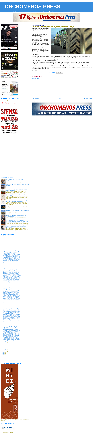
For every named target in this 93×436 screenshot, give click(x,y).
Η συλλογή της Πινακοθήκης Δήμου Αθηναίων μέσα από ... (11, 295)
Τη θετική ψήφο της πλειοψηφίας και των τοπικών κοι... (11, 252)
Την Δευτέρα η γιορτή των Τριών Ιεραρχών (9, 253)
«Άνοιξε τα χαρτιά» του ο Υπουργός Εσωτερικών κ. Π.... (11, 251)
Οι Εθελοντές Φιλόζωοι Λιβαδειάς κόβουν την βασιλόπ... (11, 312)
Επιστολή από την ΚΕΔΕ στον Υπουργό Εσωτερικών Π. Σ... (12, 274)
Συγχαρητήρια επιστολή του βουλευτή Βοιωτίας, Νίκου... (11, 331)
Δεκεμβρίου (5, 351)
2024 (3, 357)
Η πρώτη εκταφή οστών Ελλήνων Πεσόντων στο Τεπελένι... (11, 256)
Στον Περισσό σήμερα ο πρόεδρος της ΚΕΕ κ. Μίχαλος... (11, 327)
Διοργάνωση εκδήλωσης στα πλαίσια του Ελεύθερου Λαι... (11, 249)
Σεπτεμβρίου (5, 348)
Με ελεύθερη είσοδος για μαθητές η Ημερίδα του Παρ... (11, 305)
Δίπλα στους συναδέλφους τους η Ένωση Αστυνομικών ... (11, 250)
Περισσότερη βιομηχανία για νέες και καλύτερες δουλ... (11, 318)
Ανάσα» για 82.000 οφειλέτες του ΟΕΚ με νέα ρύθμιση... (11, 276)
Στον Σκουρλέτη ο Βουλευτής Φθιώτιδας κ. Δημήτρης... (11, 260)
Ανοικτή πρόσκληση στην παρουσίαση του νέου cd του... (11, 281)
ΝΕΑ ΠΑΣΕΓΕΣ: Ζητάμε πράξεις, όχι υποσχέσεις (10, 288)
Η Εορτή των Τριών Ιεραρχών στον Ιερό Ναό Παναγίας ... (11, 324)
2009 (3, 235)
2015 (3, 241)
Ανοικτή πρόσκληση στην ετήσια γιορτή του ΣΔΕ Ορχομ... (11, 315)
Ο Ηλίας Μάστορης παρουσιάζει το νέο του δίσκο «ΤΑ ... (11, 337)
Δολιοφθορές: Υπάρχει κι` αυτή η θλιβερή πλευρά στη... (11, 310)
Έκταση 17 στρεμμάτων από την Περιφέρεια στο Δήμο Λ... (11, 340)
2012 (3, 238)
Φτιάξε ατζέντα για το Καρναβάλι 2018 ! (8, 325)
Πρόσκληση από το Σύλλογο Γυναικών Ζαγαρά (10, 326)
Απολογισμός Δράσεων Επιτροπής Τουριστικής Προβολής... (12, 311)
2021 (3, 354)
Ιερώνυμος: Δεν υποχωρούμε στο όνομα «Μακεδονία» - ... (11, 255)
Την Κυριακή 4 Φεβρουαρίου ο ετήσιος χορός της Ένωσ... (11, 298)
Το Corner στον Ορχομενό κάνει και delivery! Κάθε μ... (11, 299)
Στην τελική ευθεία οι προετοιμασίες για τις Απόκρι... (10, 293)
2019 (3, 352)
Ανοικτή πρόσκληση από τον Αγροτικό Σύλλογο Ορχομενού (11, 316)
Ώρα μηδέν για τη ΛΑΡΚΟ (6, 300)
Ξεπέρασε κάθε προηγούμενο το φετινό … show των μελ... (11, 307)
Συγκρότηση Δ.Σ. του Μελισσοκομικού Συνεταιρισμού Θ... (11, 335)
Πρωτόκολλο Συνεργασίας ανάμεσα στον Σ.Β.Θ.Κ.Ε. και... (11, 278)
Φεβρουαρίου (5, 342)
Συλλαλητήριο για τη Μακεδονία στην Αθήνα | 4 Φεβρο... (11, 271)
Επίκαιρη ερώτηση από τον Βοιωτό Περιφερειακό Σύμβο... (11, 277)
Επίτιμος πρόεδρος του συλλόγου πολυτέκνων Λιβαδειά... (11, 308)
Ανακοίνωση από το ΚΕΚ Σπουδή (8, 301)
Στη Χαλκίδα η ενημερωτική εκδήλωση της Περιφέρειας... (11, 262)
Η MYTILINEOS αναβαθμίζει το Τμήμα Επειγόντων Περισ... (11, 314)
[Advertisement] (62, 88)
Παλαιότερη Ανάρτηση (88, 98)
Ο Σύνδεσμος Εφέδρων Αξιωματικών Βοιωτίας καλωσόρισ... (12, 306)
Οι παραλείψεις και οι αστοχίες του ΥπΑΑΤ (9, 313)
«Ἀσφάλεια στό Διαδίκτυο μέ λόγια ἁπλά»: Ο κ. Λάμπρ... (11, 333)
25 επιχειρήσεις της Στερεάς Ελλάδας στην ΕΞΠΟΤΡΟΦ (11, 290)
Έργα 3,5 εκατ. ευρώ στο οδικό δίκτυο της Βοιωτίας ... (11, 279)
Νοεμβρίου (4, 350)
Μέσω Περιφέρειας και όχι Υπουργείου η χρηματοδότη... (11, 341)
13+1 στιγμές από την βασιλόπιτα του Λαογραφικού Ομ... (11, 309)
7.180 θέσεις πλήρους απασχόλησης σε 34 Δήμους (10, 332)
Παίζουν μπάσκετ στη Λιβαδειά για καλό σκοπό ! (10, 261)
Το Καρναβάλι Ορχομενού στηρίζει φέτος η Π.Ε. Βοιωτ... (11, 338)
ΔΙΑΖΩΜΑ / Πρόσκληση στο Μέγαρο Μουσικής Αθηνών (11, 272)
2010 (3, 236)
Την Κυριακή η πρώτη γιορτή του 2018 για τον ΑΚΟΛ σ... (11, 258)
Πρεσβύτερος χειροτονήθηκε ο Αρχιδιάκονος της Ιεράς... (11, 296)
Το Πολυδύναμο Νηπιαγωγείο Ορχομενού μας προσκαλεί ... (12, 254)
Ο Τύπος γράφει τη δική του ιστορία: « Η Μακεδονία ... (11, 287)
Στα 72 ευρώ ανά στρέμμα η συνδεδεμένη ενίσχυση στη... (11, 339)
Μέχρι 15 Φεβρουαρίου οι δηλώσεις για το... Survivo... (11, 297)
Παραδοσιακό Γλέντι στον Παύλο (11, 205)
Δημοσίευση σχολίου (35, 78)
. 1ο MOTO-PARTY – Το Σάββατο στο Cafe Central (10, 291)
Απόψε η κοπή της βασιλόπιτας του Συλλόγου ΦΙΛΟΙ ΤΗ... (11, 257)
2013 (3, 239)
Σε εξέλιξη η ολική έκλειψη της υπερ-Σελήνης (9, 328)
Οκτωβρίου (5, 349)
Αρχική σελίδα (61, 98)
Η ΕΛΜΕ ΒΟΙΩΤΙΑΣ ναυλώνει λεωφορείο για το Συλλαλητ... (11, 330)
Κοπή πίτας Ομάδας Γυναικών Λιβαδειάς (9, 248)
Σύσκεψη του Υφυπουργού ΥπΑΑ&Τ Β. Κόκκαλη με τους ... (11, 334)
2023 (3, 356)
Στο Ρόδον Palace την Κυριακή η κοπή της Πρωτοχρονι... (11, 268)
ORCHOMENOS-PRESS (32, 6)
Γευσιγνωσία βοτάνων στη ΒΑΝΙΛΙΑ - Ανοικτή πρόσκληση (11, 263)
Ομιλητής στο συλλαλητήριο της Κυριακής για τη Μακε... (11, 294)
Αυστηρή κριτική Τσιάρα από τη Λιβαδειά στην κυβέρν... (11, 280)
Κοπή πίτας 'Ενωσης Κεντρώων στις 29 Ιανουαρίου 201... (11, 273)
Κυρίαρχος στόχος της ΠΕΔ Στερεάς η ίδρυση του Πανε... (11, 270)
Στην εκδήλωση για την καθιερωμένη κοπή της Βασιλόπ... (11, 317)
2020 (3, 353)
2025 (3, 358)
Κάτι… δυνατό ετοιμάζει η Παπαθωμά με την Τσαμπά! (11, 269)
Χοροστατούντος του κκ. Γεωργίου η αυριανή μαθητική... (11, 292)
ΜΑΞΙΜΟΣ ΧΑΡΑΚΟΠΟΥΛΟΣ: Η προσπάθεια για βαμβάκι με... (12, 275)
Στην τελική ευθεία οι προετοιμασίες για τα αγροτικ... (10, 319)
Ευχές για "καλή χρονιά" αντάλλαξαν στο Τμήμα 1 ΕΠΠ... (11, 259)
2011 (3, 237)
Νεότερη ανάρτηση (35, 98)
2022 (3, 355)
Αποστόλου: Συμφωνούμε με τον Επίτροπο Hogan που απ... (12, 289)
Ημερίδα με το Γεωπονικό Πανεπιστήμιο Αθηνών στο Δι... (11, 336)
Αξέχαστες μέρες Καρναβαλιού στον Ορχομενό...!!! (10, 329)
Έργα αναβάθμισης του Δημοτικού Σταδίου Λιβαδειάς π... (11, 320)
